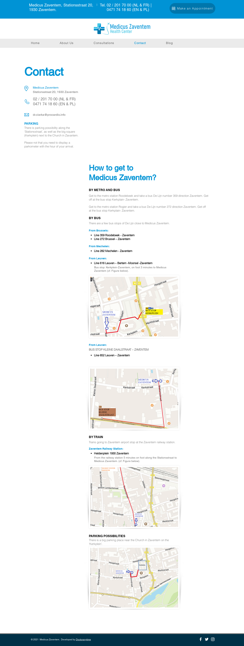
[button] (112, 43)
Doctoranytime (83, 639)
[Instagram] (212, 639)
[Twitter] (206, 639)
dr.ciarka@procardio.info (49, 114)
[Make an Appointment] (192, 8)
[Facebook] (200, 639)
